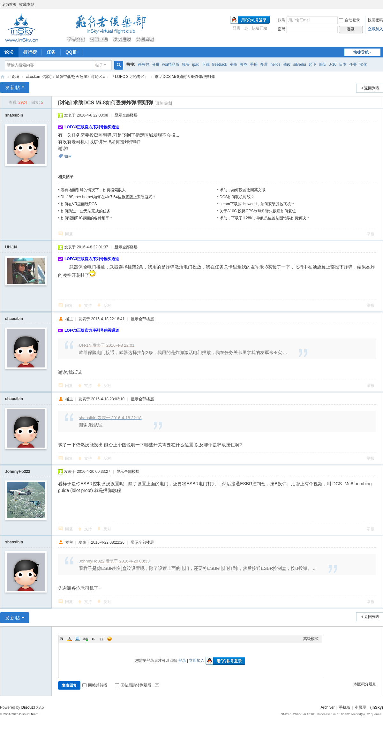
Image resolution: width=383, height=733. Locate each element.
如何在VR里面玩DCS (79, 204)
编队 (323, 64)
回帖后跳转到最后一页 (137, 685)
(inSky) (2, 76)
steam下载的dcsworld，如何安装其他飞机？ (257, 204)
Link (85, 639)
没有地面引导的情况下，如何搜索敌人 (93, 190)
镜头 (186, 64)
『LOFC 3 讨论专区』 (129, 76)
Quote (93, 639)
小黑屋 (360, 707)
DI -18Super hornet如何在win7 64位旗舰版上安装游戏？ (108, 197)
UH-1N (11, 247)
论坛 (15, 76)
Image (77, 639)
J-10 (332, 64)
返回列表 (371, 88)
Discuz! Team (28, 714)
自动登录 (349, 20)
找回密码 (375, 20)
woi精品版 (170, 64)
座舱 (233, 64)
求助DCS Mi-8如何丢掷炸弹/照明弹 (184, 76)
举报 (370, 234)
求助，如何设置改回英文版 (243, 190)
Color (69, 639)
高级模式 (311, 639)
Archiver (328, 707)
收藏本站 (26, 4)
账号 (281, 20)
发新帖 (12, 87)
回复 (69, 234)
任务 (51, 52)
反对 (107, 305)
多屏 (264, 64)
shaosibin (14, 115)
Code (101, 639)
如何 (68, 156)
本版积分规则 (364, 684)
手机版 (344, 707)
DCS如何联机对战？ (237, 197)
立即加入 (375, 29)
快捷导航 (361, 52)
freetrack (219, 64)
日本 (343, 64)
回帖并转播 (94, 685)
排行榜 (30, 52)
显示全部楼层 (126, 115)
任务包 (143, 64)
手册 (254, 64)
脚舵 (243, 64)
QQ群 (71, 52)
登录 (182, 660)
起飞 (312, 64)
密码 (281, 29)
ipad (195, 64)
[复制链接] (163, 103)
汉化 (363, 64)
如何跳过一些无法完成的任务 (85, 211)
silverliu (299, 64)
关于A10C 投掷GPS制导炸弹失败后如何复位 (258, 211)
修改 (287, 64)
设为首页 (9, 4)
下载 (206, 64)
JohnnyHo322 (17, 471)
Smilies (109, 639)
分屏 (156, 64)
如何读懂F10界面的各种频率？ (87, 218)
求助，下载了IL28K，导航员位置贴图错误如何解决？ (265, 218)
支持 (88, 305)
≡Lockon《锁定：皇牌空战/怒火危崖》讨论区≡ (65, 76)
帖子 (99, 65)
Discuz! (28, 707)
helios (275, 64)
